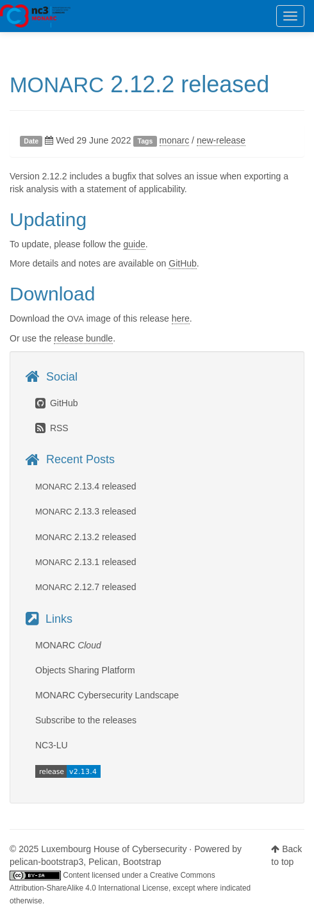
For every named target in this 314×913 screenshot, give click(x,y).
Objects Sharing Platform (85, 670)
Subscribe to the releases (85, 720)
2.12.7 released (85, 587)
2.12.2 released (139, 84)
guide (134, 244)
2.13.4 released (85, 486)
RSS (52, 428)
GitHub (183, 263)
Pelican (103, 862)
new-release (221, 140)
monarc (175, 140)
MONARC (35, 16)
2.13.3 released (85, 511)
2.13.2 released (85, 537)
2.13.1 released (85, 562)
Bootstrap (142, 862)
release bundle (83, 338)
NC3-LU (51, 745)
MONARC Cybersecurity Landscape (107, 695)
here (181, 318)
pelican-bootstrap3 (46, 862)
